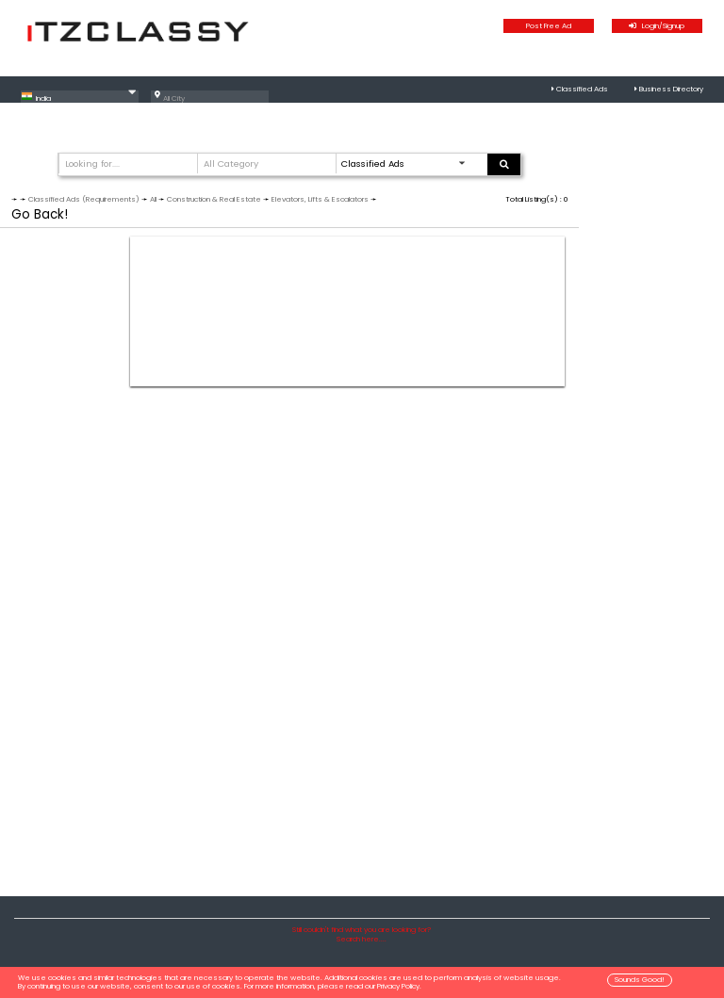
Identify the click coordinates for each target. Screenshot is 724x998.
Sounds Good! (640, 979)
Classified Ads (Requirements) (84, 199)
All (153, 199)
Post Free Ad (548, 26)
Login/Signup (656, 26)
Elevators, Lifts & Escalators (320, 199)
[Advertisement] (347, 311)
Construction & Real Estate (214, 199)
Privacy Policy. (399, 986)
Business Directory (671, 89)
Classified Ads (582, 89)
